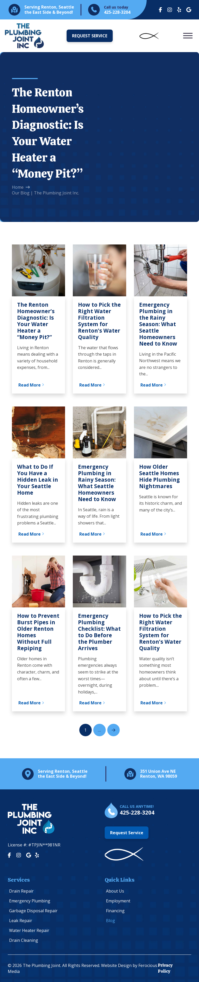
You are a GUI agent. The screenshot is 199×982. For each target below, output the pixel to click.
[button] (188, 36)
